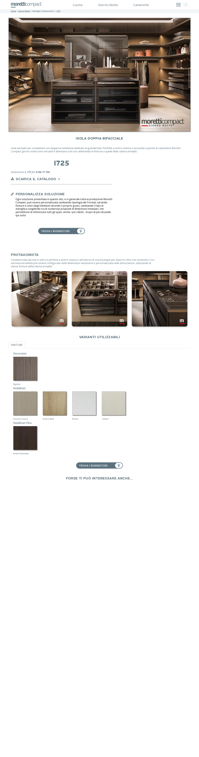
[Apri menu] (178, 4)
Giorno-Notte (108, 5)
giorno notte (24, 11)
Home (13, 11)
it (186, 4)
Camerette (141, 5)
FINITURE (16, 345)
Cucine (78, 5)
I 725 (58, 11)
